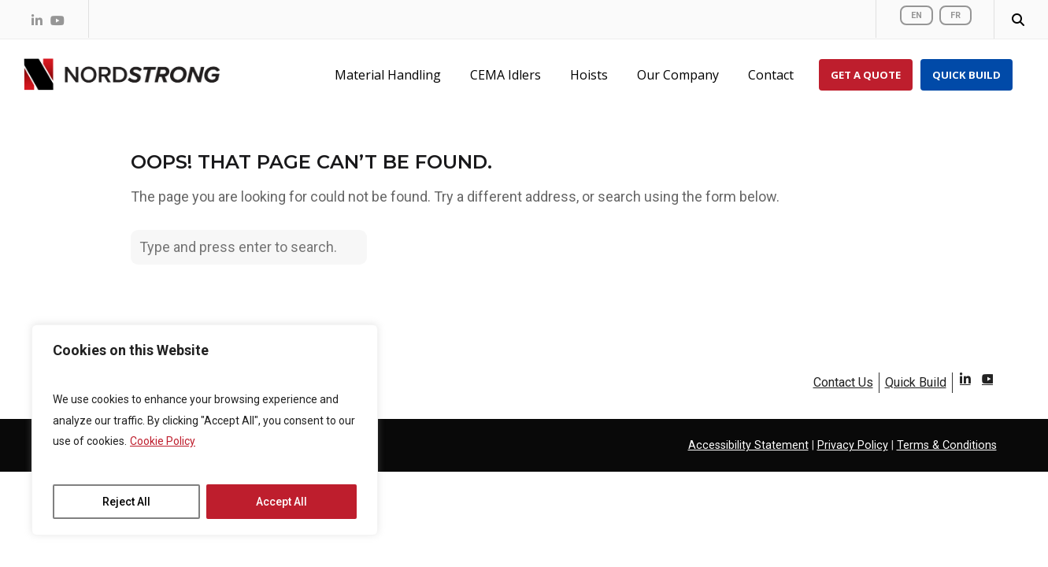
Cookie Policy (162, 441)
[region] (204, 430)
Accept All (281, 501)
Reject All (126, 501)
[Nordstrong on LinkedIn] (37, 20)
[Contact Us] (773, 74)
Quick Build (915, 382)
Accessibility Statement (748, 445)
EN (916, 15)
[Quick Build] (966, 75)
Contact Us (843, 382)
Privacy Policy (852, 445)
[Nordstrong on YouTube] (57, 20)
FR (955, 15)
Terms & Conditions (947, 445)
